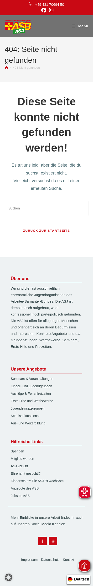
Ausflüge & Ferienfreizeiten (31, 393)
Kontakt (68, 560)
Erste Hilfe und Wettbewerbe (32, 401)
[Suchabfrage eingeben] (46, 208)
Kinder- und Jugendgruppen (31, 386)
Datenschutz (50, 560)
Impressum (29, 560)
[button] (8, 577)
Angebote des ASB (25, 488)
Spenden (17, 451)
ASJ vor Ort (19, 466)
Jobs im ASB (20, 496)
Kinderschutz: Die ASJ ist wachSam (37, 481)
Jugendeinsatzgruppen (28, 408)
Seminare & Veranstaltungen (32, 379)
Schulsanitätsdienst (25, 416)
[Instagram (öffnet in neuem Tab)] (50, 10)
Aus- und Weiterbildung (28, 423)
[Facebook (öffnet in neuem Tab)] (44, 10)
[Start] (6, 67)
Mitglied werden (22, 459)
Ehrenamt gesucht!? (26, 473)
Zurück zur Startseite (46, 230)
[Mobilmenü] (80, 26)
